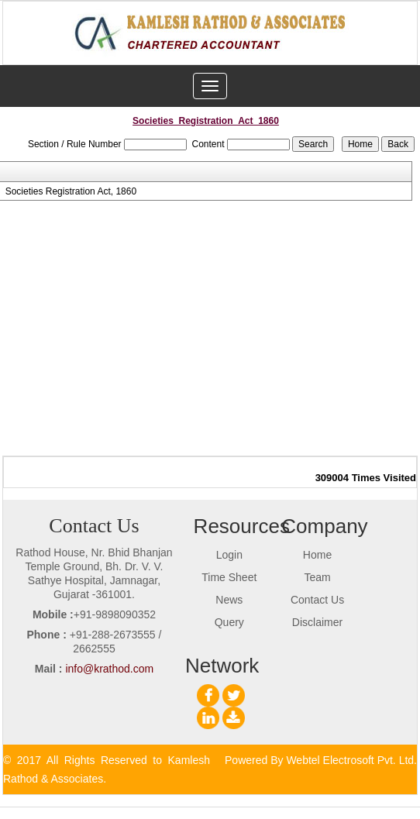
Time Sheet (228, 577)
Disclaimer (317, 622)
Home (317, 555)
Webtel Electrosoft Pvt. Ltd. (351, 760)
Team (317, 577)
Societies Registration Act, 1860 (70, 191)
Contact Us (317, 600)
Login (229, 555)
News (229, 600)
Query (229, 622)
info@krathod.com (109, 668)
